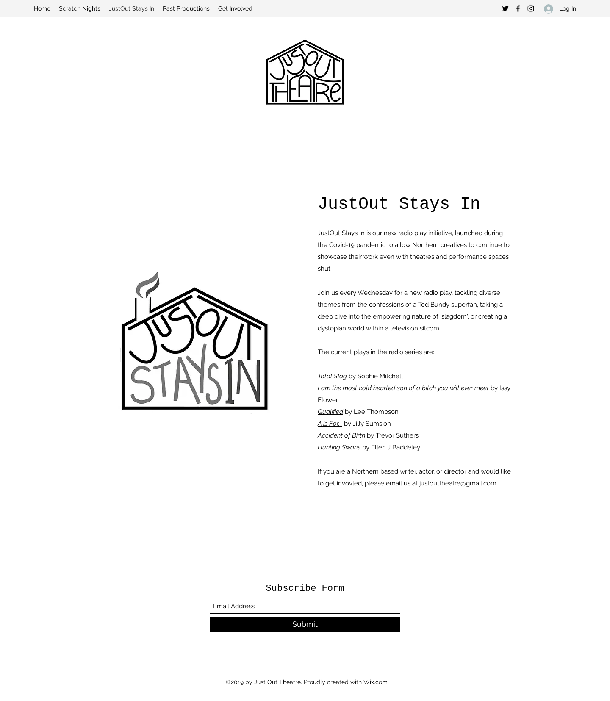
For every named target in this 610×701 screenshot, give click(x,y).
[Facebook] (518, 8)
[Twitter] (505, 8)
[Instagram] (531, 8)
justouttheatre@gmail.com (457, 483)
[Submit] (305, 624)
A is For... (330, 423)
